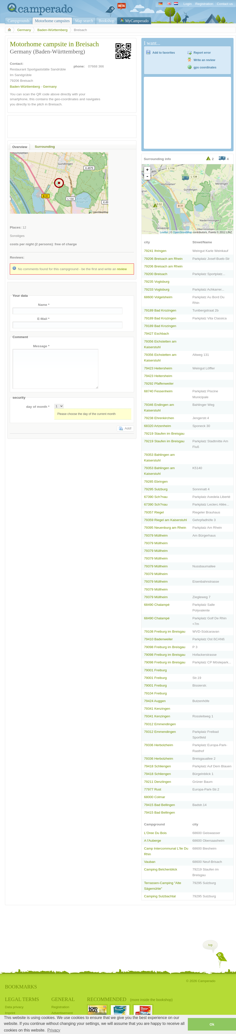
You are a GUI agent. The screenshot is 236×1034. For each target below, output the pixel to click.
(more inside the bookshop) (151, 1000)
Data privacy (14, 1007)
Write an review (204, 60)
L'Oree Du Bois (155, 833)
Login (187, 4)
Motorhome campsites (52, 21)
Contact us (225, 4)
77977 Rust (152, 789)
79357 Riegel (154, 512)
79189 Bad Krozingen (160, 310)
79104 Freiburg (155, 693)
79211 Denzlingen (157, 782)
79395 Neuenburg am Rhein (165, 527)
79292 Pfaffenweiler (159, 383)
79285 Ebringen (156, 481)
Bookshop (106, 21)
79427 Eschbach (156, 333)
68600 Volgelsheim (158, 297)
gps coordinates (205, 67)
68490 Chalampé (157, 605)
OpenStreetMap (182, 232)
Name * (43, 305)
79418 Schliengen (157, 766)
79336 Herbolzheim (158, 745)
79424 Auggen (155, 701)
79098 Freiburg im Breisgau (164, 647)
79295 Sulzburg (155, 489)
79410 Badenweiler (158, 639)
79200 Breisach (155, 274)
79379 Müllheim (156, 535)
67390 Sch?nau (155, 497)
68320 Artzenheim (157, 426)
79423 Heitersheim (158, 368)
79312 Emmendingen (160, 724)
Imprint (10, 1013)
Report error (202, 52)
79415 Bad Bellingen (159, 805)
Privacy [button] (53, 1030)
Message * (41, 346)
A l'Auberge (152, 840)
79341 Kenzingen (157, 708)
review (122, 269)
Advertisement (62, 1013)
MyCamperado (136, 21)
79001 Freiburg (155, 670)
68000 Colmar (154, 797)
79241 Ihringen (155, 251)
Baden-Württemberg (52, 30)
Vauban (149, 862)
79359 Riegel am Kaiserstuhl (165, 520)
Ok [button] (211, 1024)
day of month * (37, 407)
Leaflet (164, 232)
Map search (84, 21)
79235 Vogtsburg (156, 281)
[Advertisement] (67, 125)
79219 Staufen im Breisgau (164, 433)
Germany (24, 30)
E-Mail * (43, 319)
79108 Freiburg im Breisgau (164, 631)
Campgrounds (19, 21)
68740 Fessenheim (158, 391)
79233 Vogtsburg (156, 289)
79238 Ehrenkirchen (159, 418)
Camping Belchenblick (160, 869)
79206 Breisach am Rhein (163, 259)
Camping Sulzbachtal (160, 896)
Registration (204, 4)
